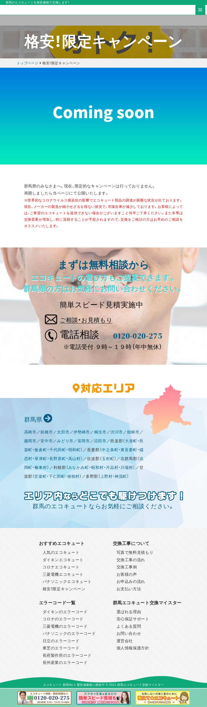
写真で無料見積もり (135, 553)
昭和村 (97, 468)
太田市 (63, 432)
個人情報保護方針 (133, 648)
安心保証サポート (133, 619)
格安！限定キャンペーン (64, 589)
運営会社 (125, 641)
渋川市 (117, 432)
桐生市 (100, 432)
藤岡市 (30, 441)
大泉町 (131, 441)
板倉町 (40, 450)
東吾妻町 (129, 450)
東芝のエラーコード (61, 648)
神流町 (121, 477)
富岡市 (84, 441)
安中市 (46, 441)
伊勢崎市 (81, 432)
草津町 (40, 459)
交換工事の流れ (131, 560)
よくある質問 (129, 627)
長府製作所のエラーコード (67, 656)
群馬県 (37, 420)
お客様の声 (127, 575)
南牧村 (73, 477)
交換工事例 (127, 567)
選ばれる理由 (129, 612)
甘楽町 (40, 477)
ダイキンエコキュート (63, 560)
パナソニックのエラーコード (69, 634)
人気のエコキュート (61, 553)
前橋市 (46, 432)
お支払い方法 (129, 589)
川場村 (127, 468)
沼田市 (100, 441)
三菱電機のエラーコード (65, 627)
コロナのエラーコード (63, 619)
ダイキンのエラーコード (65, 612)
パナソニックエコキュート (67, 582)
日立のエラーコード (61, 641)
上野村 (106, 477)
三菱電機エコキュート (63, 575)
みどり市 (65, 441)
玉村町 (108, 459)
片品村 (112, 468)
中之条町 (110, 450)
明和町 (74, 450)
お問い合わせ (129, 634)
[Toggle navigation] (200, 15)
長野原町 (57, 459)
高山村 (74, 459)
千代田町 (57, 450)
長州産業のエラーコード (65, 663)
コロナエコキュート (61, 567)
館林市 (133, 432)
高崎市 (30, 432)
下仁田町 (57, 477)
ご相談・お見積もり (92, 318)
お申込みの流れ (131, 582)
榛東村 (40, 468)
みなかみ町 (78, 468)
